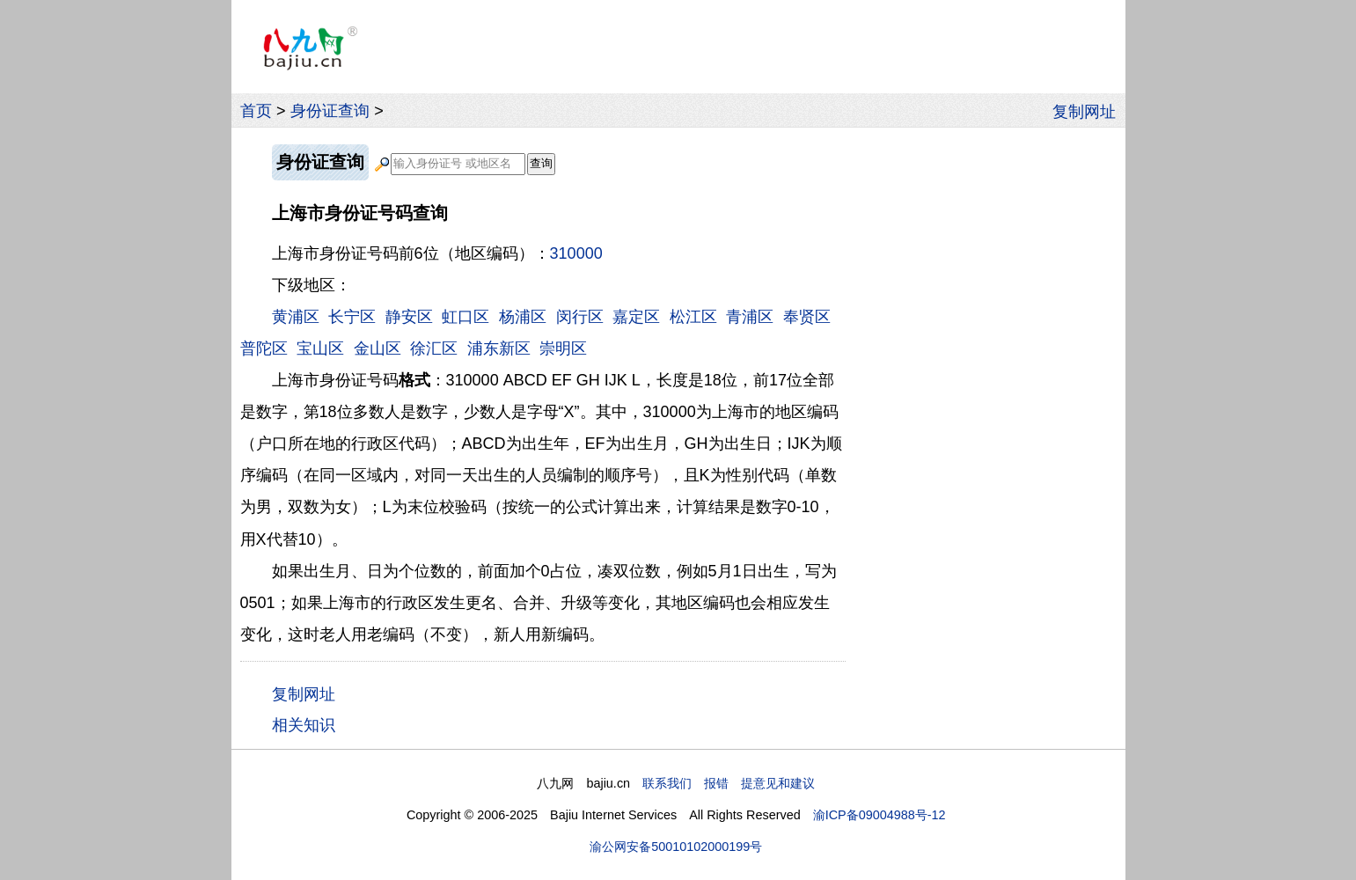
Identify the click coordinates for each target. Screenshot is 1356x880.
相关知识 (303, 725)
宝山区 (320, 348)
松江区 (693, 317)
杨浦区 (522, 317)
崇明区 (563, 348)
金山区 (377, 348)
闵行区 (580, 317)
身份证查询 (330, 111)
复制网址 (1088, 111)
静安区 (409, 317)
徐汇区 (434, 348)
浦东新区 (499, 348)
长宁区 (352, 317)
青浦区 (749, 317)
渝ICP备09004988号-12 (879, 815)
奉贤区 (807, 317)
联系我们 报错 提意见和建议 (728, 783)
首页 (256, 111)
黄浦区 (295, 317)
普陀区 (264, 348)
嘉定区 (636, 317)
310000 (576, 253)
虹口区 (465, 317)
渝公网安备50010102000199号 (676, 847)
